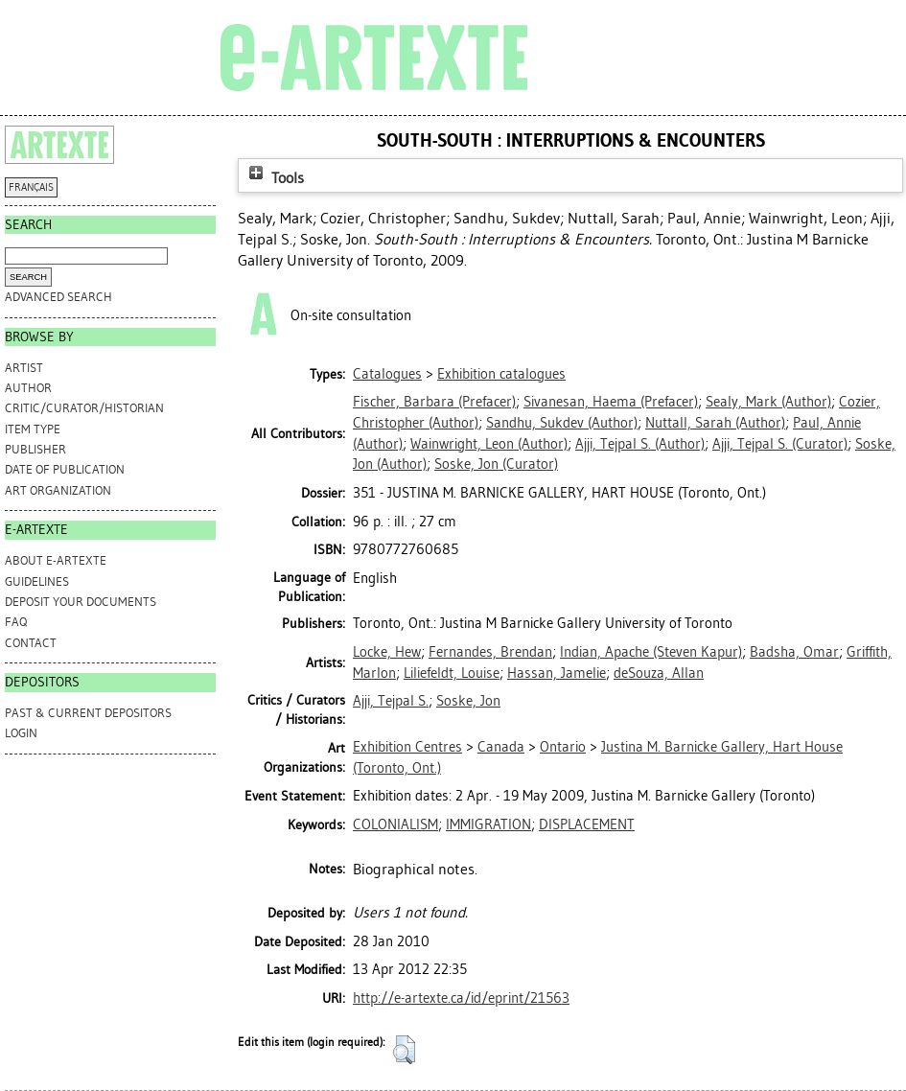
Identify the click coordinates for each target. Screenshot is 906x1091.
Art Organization (58, 490)
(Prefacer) (434, 401)
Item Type (32, 429)
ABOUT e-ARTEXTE (55, 560)
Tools (274, 178)
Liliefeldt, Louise (451, 673)
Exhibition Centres (407, 746)
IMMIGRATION (488, 824)
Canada (500, 746)
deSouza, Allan (659, 673)
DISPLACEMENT (587, 824)
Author (28, 388)
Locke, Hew (387, 652)
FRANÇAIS (31, 187)
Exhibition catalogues (501, 374)
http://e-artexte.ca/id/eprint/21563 (461, 998)
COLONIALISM (395, 824)
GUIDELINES (37, 581)
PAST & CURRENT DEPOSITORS (88, 713)
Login (21, 733)
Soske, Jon (468, 700)
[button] (404, 1050)
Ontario (563, 746)
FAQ (16, 622)
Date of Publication (65, 469)
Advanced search (58, 297)
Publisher (35, 449)
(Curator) (780, 444)
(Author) (768, 401)
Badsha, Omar (794, 652)
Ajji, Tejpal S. (391, 700)
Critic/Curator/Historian (84, 408)
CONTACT (31, 643)
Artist (24, 367)
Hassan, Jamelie (556, 673)
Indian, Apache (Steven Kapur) (651, 652)
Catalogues (387, 374)
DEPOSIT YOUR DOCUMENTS (80, 601)
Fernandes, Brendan (490, 652)
